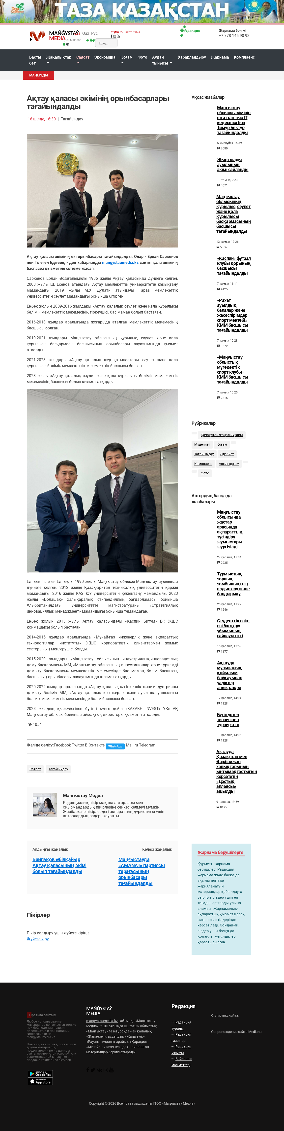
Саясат (82, 57)
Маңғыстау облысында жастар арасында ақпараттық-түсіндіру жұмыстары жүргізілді (230, 537)
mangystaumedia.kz (120, 262)
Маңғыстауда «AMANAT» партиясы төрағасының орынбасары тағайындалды (141, 871)
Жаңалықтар (58, 57)
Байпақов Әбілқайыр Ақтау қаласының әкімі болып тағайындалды (59, 865)
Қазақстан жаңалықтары (222, 440)
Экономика (104, 57)
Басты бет (35, 60)
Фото (142, 57)
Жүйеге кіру (38, 939)
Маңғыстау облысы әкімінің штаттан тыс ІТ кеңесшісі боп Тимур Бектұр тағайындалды (234, 120)
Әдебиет (227, 460)
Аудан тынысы (160, 60)
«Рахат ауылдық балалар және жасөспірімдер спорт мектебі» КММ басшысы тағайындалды (232, 315)
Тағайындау (58, 769)
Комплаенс (244, 57)
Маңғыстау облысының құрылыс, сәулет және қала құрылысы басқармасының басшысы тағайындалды (233, 214)
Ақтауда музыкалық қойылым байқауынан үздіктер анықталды (229, 683)
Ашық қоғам (229, 469)
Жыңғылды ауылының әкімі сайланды (233, 164)
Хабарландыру (192, 57)
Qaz (85, 33)
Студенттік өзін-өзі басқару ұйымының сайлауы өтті (233, 636)
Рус (94, 33)
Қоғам (126, 57)
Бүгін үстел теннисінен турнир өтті (228, 727)
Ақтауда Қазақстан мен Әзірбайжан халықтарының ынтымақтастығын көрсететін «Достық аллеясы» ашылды (236, 779)
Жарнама (220, 57)
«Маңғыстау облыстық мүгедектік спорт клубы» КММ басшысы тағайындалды (232, 370)
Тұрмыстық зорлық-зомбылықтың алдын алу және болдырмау (233, 591)
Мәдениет (202, 450)
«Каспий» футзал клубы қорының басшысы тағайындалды (234, 266)
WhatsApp (115, 746)
